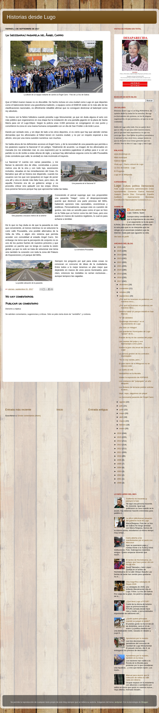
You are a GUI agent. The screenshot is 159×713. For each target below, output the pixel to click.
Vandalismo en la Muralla (130, 373)
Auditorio (118, 197)
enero (122, 428)
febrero (123, 425)
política (136, 186)
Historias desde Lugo (31, 17)
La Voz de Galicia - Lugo (124, 168)
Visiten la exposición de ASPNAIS (133, 377)
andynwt (118, 702)
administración (141, 189)
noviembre (124, 288)
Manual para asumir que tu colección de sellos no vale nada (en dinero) (137, 677)
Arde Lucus (119, 189)
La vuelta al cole (126, 370)
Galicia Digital (120, 161)
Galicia (141, 191)
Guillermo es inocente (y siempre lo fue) (136, 500)
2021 (119, 266)
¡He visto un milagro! (128, 327)
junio (122, 409)
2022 (119, 262)
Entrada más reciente (18, 409)
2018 (119, 277)
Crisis (151, 189)
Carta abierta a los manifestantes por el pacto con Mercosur (139, 540)
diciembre (124, 284)
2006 (119, 460)
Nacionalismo (131, 200)
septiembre (125, 296)
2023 (119, 258)
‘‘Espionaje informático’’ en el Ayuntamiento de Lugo (131, 322)
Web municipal (120, 157)
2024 (119, 255)
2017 (119, 281)
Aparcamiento (134, 197)
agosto (123, 402)
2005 (119, 464)
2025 (119, 251)
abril (122, 417)
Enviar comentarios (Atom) (29, 416)
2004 (119, 467)
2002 (119, 475)
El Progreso (119, 171)
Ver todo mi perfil (121, 237)
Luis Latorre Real (138, 210)
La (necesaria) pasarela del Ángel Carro (136, 397)
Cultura (126, 186)
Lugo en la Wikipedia (123, 175)
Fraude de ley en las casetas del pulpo (135, 337)
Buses (149, 200)
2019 (119, 274)
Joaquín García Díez (124, 194)
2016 (119, 433)
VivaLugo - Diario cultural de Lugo (128, 164)
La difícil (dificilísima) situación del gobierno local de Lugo (139, 519)
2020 (119, 270)
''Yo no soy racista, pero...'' (130, 360)
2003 (119, 471)
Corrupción (140, 194)
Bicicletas (149, 197)
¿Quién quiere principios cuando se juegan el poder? (138, 620)
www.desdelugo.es (122, 154)
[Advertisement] (56, 395)
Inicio (60, 409)
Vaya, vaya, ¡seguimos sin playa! (133, 393)
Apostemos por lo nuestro (137, 638)
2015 (119, 437)
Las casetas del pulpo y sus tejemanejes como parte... (131, 342)
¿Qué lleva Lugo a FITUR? (137, 601)
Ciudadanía (142, 200)
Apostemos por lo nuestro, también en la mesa (137, 657)
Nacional (150, 191)
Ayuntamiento (120, 191)
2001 (119, 479)
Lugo (117, 185)
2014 (119, 441)
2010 (119, 456)
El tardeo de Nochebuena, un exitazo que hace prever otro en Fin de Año (139, 562)
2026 (119, 247)
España (150, 194)
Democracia (147, 186)
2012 (119, 448)
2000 (119, 483)
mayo (122, 413)
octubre (123, 292)
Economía (129, 189)
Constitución (119, 200)
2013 (119, 445)
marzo (122, 421)
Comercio (132, 191)
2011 (119, 452)
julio (122, 406)
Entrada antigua (98, 409)
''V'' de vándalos (126, 318)
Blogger (144, 702)
